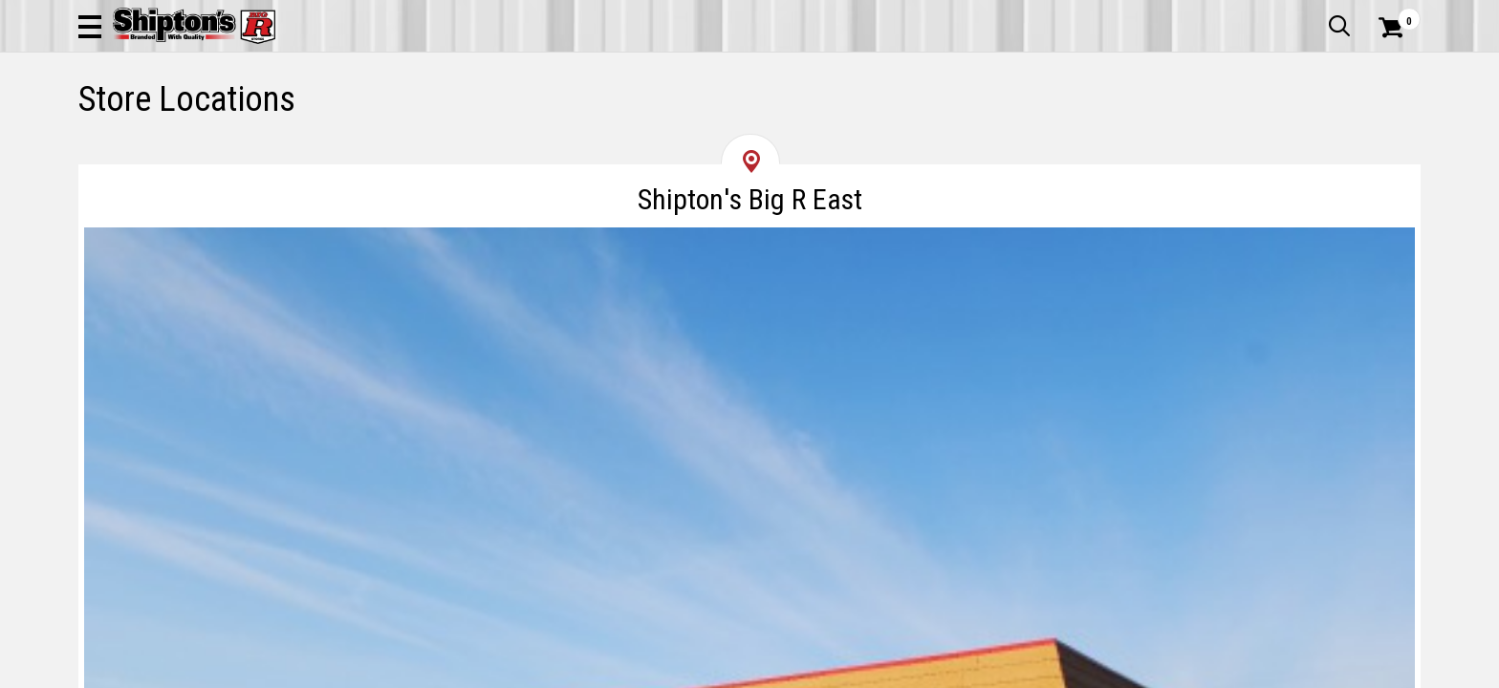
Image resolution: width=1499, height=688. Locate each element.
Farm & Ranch (533, 128)
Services (1394, 14)
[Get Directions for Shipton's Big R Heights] (1208, 517)
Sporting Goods (1268, 128)
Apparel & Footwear (162, 128)
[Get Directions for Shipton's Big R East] (290, 517)
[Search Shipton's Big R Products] (749, 69)
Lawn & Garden (991, 128)
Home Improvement (827, 128)
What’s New (1313, 14)
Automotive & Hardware (359, 128)
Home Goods (668, 128)
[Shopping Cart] (1388, 69)
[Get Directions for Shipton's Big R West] (749, 517)
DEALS (1385, 128)
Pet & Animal (1129, 128)
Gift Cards (1229, 14)
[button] (956, 69)
